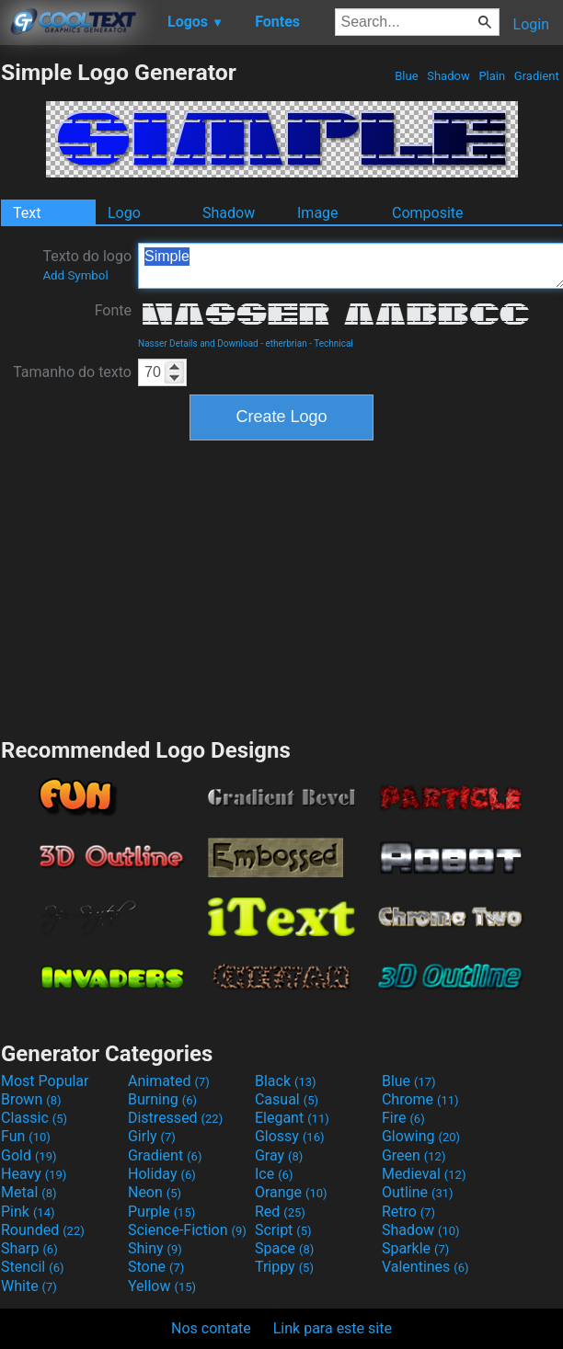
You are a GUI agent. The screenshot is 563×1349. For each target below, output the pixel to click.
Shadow (448, 76)
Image (318, 213)
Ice (274, 1174)
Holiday (162, 1174)
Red (280, 1211)
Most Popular (45, 1081)
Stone (156, 1266)
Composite (428, 213)
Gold (29, 1155)
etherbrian (285, 343)
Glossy (290, 1136)
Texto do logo (87, 264)
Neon (154, 1192)
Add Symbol (75, 275)
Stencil (32, 1266)
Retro (408, 1211)
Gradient (536, 76)
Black (285, 1081)
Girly (152, 1136)
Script (283, 1230)
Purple (161, 1211)
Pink (28, 1211)
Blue (406, 76)
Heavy (33, 1174)
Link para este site (332, 1328)
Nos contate (211, 1328)
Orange (291, 1192)
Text (26, 213)
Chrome (420, 1099)
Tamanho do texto (72, 372)
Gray (279, 1155)
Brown (31, 1099)
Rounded (43, 1230)
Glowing (421, 1136)
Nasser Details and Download (198, 343)
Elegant (292, 1117)
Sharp (29, 1248)
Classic (34, 1117)
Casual (286, 1099)
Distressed (175, 1117)
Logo (124, 213)
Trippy (284, 1266)
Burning (162, 1099)
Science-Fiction (187, 1230)
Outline (418, 1192)
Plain (492, 76)
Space (284, 1248)
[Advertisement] (281, 586)
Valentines (425, 1266)
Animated (169, 1081)
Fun (26, 1136)
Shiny (155, 1248)
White (29, 1286)
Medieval (424, 1174)
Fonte (113, 310)
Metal (29, 1192)
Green (414, 1155)
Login (531, 24)
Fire (403, 1117)
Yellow (162, 1286)
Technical (333, 343)
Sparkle (415, 1248)
